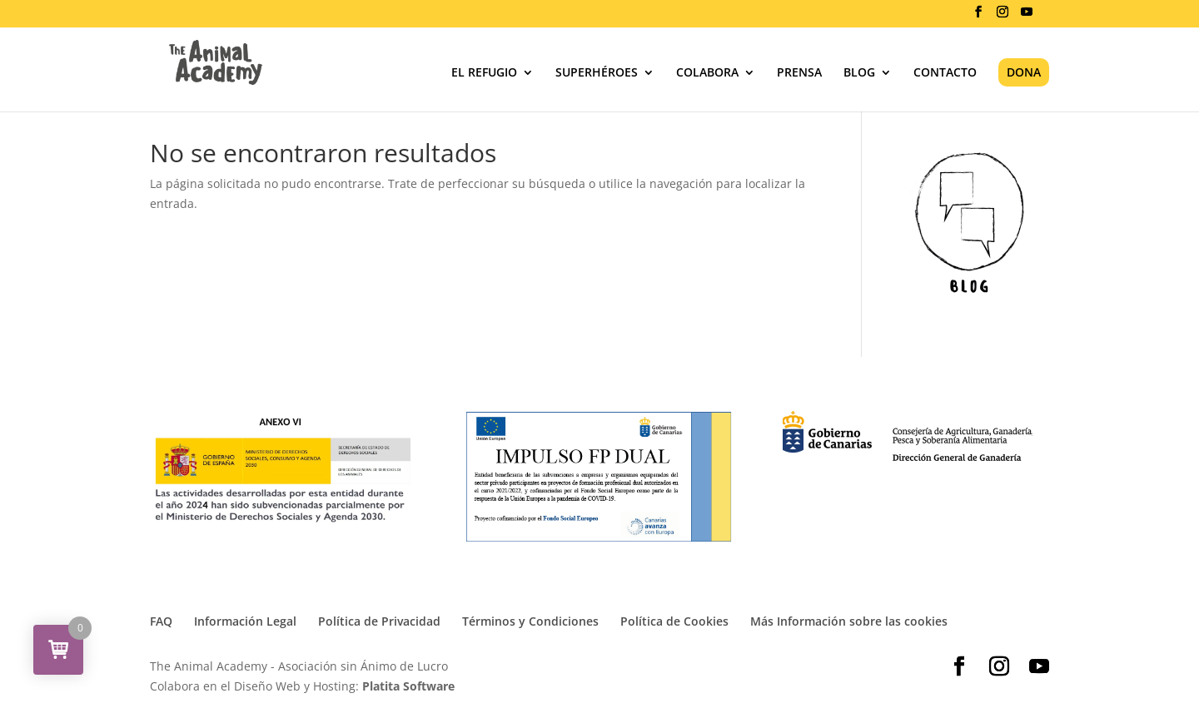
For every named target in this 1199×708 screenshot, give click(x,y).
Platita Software (408, 686)
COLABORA (707, 73)
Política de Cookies (674, 621)
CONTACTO (945, 73)
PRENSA (799, 73)
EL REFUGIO (484, 73)
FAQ (161, 621)
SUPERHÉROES (596, 73)
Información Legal (245, 621)
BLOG (859, 73)
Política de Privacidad (379, 621)
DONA (1024, 72)
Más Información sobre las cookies (849, 621)
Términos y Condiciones (530, 621)
